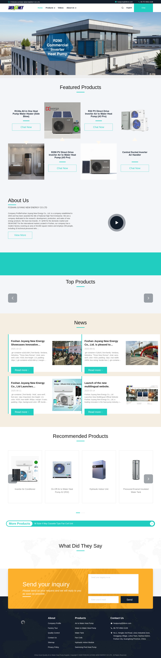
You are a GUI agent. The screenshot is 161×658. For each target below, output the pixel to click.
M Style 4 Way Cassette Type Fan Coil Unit (53, 523)
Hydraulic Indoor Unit (99, 489)
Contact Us (52, 638)
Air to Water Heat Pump (84, 623)
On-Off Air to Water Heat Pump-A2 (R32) (62, 490)
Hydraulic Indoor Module (84, 642)
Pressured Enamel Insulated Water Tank (136, 490)
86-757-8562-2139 (145, 2)
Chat (143, 8)
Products (50, 8)
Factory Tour (53, 628)
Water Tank (79, 633)
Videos (61, 8)
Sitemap (51, 642)
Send (129, 599)
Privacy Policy (53, 647)
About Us (71, 8)
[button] (12, 298)
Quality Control (54, 633)
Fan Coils (78, 638)
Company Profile (54, 623)
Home (40, 8)
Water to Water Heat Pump (85, 628)
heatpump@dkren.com (124, 2)
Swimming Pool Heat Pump (85, 647)
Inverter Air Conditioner (25, 489)
